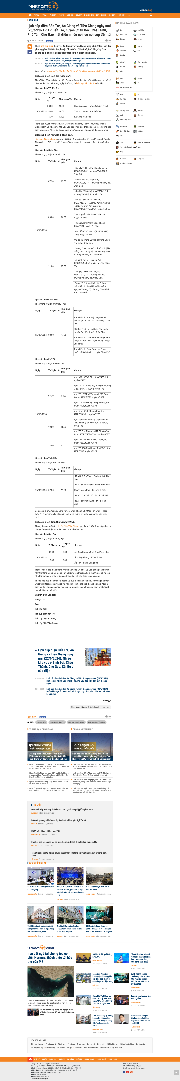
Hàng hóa (34, 813)
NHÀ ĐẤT (79, 15)
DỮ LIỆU (122, 15)
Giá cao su (78, 1048)
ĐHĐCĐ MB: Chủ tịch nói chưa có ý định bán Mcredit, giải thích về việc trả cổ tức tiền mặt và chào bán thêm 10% (70, 891)
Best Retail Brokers (91, 1048)
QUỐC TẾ (61, 15)
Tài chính (34, 859)
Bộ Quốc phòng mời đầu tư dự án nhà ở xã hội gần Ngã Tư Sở (58, 820)
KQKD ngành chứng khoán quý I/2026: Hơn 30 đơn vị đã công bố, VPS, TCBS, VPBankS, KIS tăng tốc (99, 929)
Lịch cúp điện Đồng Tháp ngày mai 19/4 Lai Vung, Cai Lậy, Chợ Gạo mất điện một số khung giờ (92, 774)
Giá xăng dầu (140, 1044)
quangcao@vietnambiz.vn (136, 1068)
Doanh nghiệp (36, 835)
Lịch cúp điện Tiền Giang (96, 722)
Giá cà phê (100, 1044)
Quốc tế (34, 846)
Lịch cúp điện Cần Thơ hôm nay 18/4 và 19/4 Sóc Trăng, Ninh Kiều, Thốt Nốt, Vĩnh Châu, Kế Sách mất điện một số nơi (92, 767)
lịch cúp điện (47, 46)
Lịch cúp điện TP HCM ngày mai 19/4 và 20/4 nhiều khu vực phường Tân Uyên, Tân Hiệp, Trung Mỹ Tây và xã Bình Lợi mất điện (48, 756)
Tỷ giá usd (61, 1044)
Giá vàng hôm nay (37, 1044)
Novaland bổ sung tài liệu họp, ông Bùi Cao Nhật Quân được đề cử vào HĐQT (140, 1019)
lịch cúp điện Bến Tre (86, 83)
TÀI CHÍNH (70, 15)
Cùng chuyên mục (83, 729)
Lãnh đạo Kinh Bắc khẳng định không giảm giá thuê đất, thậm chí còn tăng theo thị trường (102, 978)
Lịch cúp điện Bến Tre (57, 722)
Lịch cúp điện (41, 722)
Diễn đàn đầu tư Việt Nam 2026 (111, 1048)
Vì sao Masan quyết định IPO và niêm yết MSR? (98, 888)
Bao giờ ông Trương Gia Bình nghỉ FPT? (141, 997)
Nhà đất (34, 824)
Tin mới (36, 804)
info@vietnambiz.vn (42, 1076)
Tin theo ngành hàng (127, 22)
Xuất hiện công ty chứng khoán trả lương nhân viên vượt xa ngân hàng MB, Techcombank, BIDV (41, 929)
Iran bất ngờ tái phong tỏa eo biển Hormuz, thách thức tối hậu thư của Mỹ (64, 842)
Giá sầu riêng (50, 1048)
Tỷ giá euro (81, 1044)
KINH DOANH (113, 15)
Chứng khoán (32, 894)
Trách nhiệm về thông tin (39, 1079)
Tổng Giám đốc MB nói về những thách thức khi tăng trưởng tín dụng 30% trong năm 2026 (68, 854)
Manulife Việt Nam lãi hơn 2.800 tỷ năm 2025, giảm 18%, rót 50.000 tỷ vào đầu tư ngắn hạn (102, 1000)
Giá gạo (69, 1048)
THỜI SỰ (36, 15)
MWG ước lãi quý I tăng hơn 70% (45, 831)
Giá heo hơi (91, 1044)
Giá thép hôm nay (37, 1048)
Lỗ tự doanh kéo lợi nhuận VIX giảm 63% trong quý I (41, 888)
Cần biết (33, 19)
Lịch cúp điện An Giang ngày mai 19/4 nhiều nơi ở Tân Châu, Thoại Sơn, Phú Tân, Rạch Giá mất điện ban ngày (92, 782)
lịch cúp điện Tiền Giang (67, 526)
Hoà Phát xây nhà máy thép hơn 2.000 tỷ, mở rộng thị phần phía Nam (62, 809)
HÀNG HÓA (52, 15)
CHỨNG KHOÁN (89, 15)
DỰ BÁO (44, 15)
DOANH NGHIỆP (101, 15)
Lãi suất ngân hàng (127, 1044)
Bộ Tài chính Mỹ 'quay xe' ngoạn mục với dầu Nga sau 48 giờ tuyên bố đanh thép (57, 1012)
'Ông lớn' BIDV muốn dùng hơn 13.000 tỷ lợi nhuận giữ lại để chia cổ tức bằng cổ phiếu (69, 929)
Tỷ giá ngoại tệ (51, 1044)
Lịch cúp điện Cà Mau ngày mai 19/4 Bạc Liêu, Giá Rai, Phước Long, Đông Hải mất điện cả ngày (48, 789)
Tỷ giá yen (71, 1044)
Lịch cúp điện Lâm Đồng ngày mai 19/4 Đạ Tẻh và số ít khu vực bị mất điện (48, 783)
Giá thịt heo (61, 1048)
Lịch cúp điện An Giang (46, 139)
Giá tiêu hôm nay (112, 1044)
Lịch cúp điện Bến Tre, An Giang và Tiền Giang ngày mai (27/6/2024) (78, 71)
